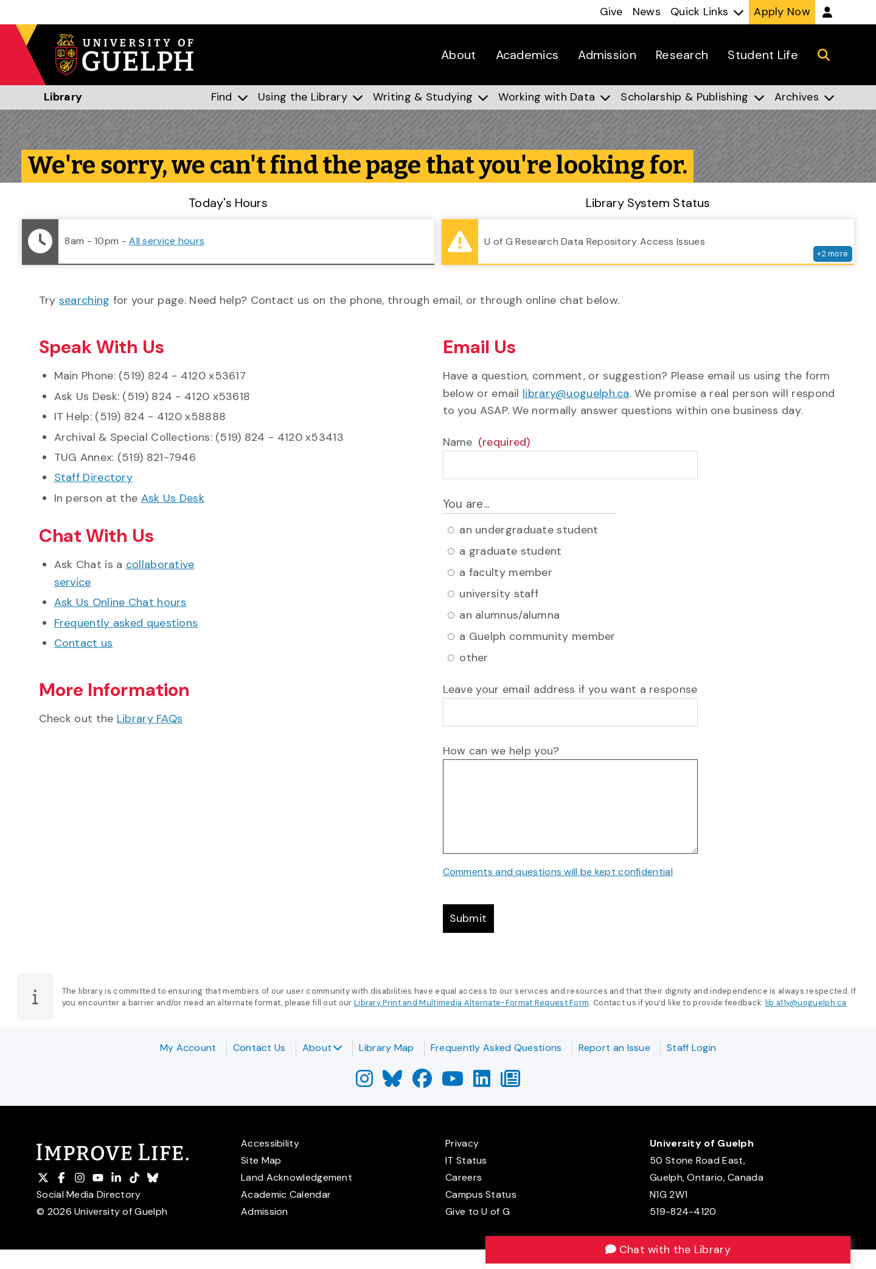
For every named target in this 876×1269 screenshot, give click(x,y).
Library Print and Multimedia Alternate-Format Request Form (471, 1003)
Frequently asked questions (126, 623)
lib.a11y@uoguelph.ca (806, 1003)
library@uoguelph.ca (576, 393)
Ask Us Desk (172, 498)
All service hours (166, 240)
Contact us (83, 643)
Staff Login (691, 1047)
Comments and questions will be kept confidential (558, 871)
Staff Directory (93, 477)
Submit (469, 918)
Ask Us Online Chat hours (120, 602)
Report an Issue (615, 1047)
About (322, 1047)
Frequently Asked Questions (496, 1047)
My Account (188, 1047)
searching (84, 300)
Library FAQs (150, 718)
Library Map (386, 1047)
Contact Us (259, 1047)
